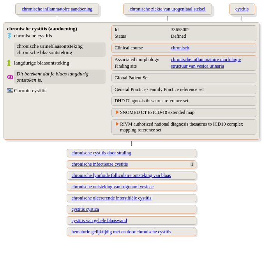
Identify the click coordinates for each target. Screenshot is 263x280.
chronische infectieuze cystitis (100, 164)
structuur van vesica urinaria (197, 66)
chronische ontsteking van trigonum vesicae (113, 186)
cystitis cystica (85, 209)
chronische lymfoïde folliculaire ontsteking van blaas (121, 175)
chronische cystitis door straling (101, 153)
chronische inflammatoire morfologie (206, 59)
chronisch (180, 48)
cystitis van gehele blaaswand (99, 220)
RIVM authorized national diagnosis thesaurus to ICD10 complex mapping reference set (181, 127)
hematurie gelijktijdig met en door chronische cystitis (121, 231)
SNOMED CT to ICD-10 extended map (157, 112)
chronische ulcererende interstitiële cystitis (112, 198)
